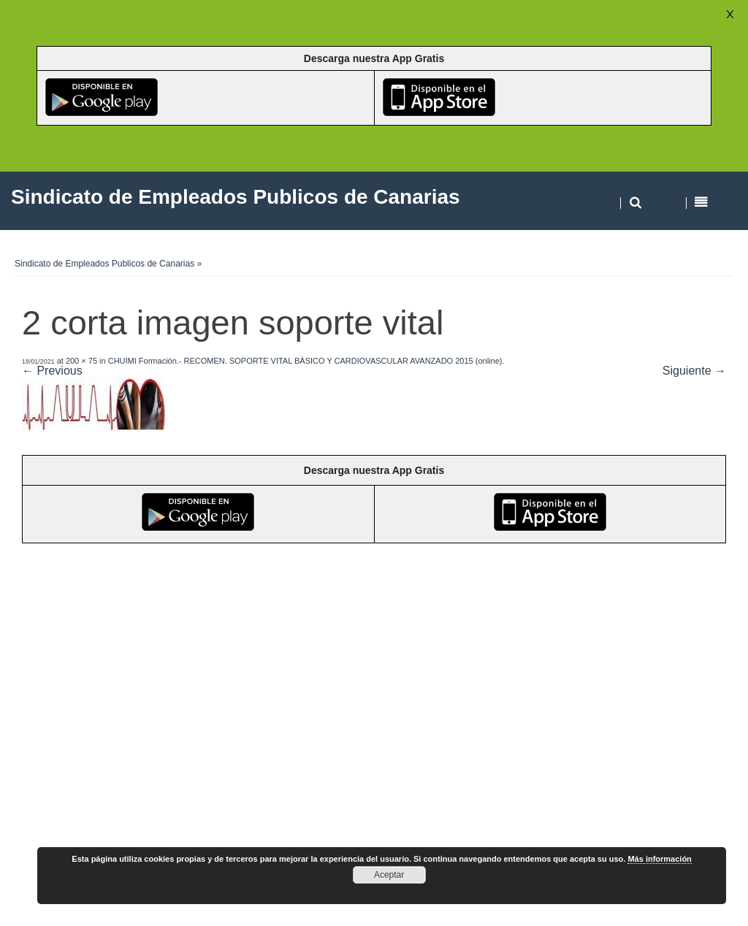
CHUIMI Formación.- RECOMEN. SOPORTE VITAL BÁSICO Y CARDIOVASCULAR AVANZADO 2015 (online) (305, 360)
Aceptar (389, 875)
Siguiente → (694, 370)
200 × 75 (81, 360)
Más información (659, 858)
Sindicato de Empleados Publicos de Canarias (104, 264)
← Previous (52, 370)
